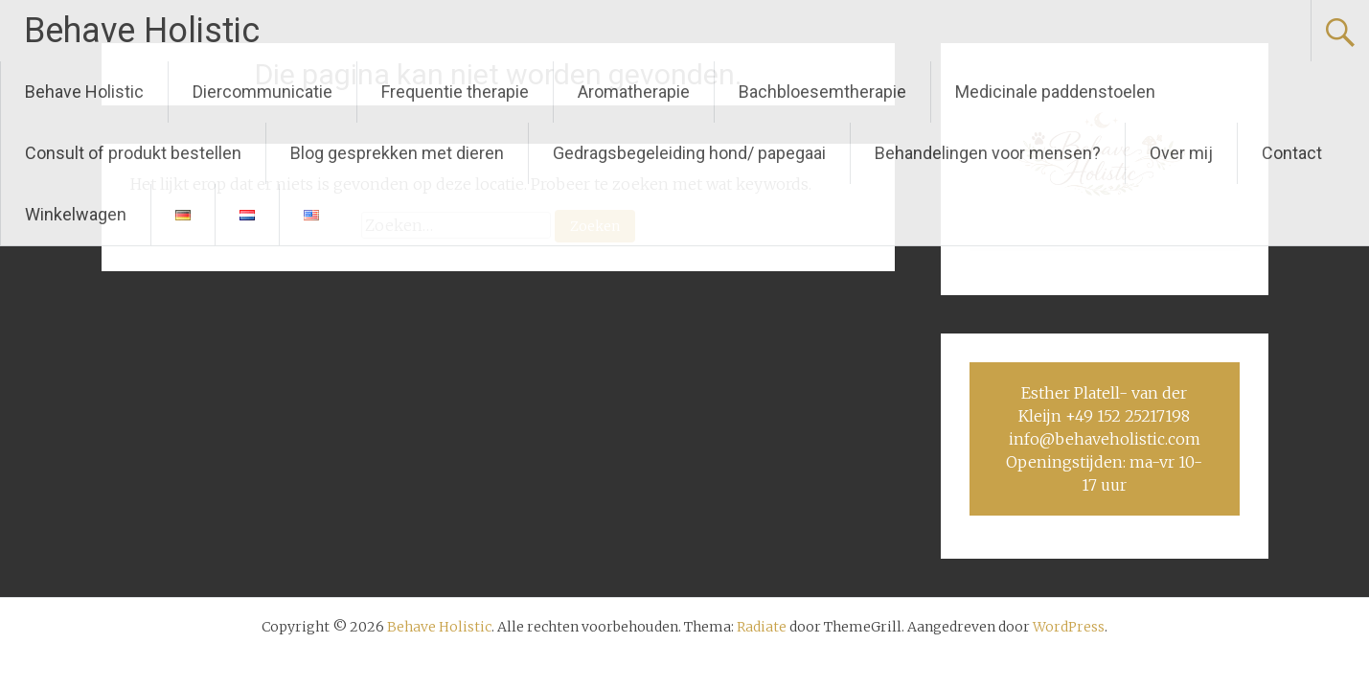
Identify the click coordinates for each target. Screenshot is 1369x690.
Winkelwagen (75, 214)
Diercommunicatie (262, 91)
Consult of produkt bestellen (133, 153)
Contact (1292, 153)
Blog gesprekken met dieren (397, 153)
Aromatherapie (634, 91)
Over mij (1181, 153)
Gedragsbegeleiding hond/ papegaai (689, 153)
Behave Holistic (142, 31)
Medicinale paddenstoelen (1055, 91)
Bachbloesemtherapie (822, 91)
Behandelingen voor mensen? (988, 153)
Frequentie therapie (455, 91)
